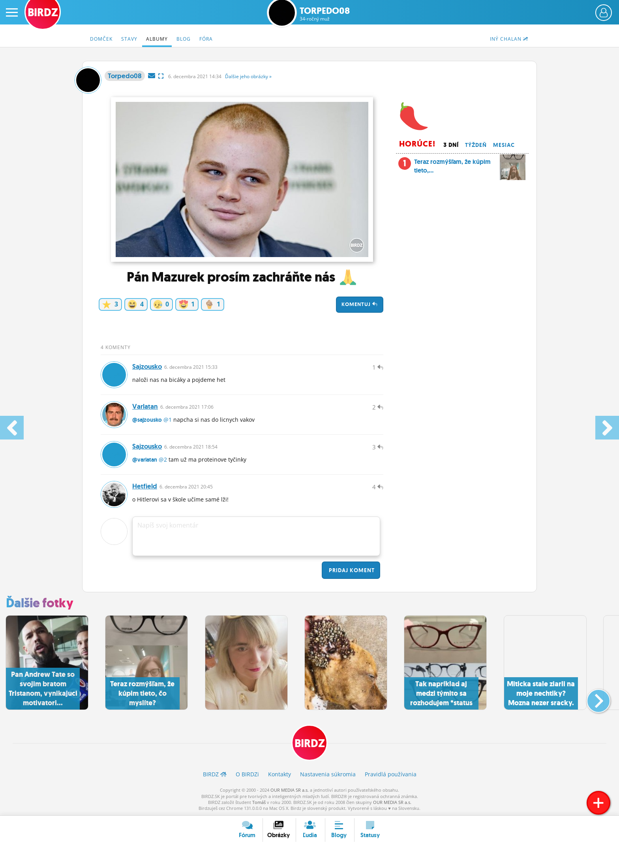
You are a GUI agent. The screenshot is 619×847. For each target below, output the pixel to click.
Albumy (157, 39)
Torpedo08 (325, 14)
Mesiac (504, 144)
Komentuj (359, 304)
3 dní (451, 144)
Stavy (129, 39)
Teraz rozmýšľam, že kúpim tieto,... (461, 168)
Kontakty (279, 774)
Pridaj (351, 570)
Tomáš (259, 802)
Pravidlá (390, 774)
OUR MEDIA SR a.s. (289, 790)
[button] (592, 697)
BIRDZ (309, 743)
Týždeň (476, 144)
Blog (183, 39)
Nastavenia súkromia (328, 774)
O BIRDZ (247, 774)
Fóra (206, 39)
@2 (163, 459)
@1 (167, 419)
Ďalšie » (248, 76)
